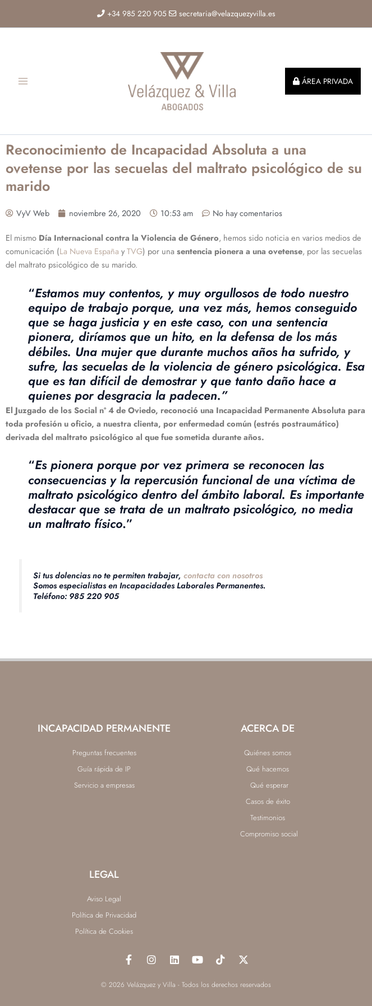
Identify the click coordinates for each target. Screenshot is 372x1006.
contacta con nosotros (223, 580)
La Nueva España (89, 255)
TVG (135, 255)
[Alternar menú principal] (23, 83)
